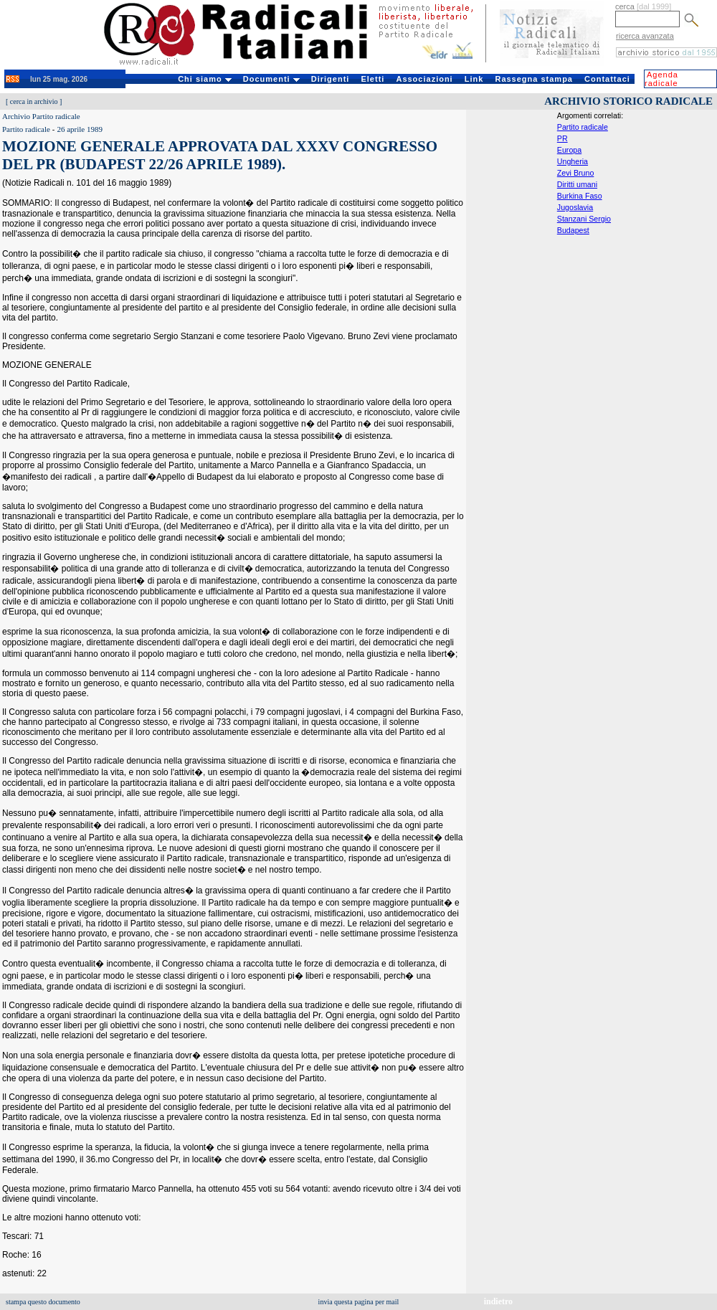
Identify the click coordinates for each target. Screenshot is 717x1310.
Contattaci (607, 79)
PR (562, 138)
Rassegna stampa (534, 79)
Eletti (372, 79)
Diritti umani (577, 184)
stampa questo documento (43, 1302)
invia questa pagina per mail (358, 1302)
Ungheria (572, 161)
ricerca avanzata (645, 36)
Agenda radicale (661, 78)
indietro (498, 1301)
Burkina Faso (579, 195)
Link (474, 79)
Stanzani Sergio (584, 218)
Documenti (271, 79)
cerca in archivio (34, 101)
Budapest (573, 230)
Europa (569, 150)
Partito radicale (582, 127)
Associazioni (424, 79)
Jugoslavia (575, 207)
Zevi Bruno (575, 173)
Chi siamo (205, 79)
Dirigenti (330, 79)
